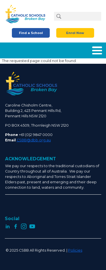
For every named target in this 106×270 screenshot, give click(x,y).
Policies (75, 250)
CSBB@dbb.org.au (34, 140)
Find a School (31, 33)
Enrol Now (75, 33)
